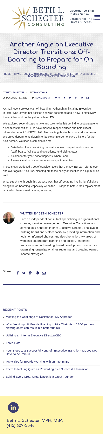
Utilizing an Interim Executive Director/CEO (33, 335)
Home (7, 74)
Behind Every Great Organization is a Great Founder (40, 376)
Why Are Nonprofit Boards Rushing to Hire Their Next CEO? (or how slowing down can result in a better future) (50, 326)
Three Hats (13, 343)
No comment (42, 98)
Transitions (21, 74)
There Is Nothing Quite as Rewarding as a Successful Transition (47, 369)
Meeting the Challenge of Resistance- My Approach (39, 316)
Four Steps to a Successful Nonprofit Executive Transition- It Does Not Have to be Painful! (51, 352)
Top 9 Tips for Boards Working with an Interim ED (37, 361)
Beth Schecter (15, 92)
